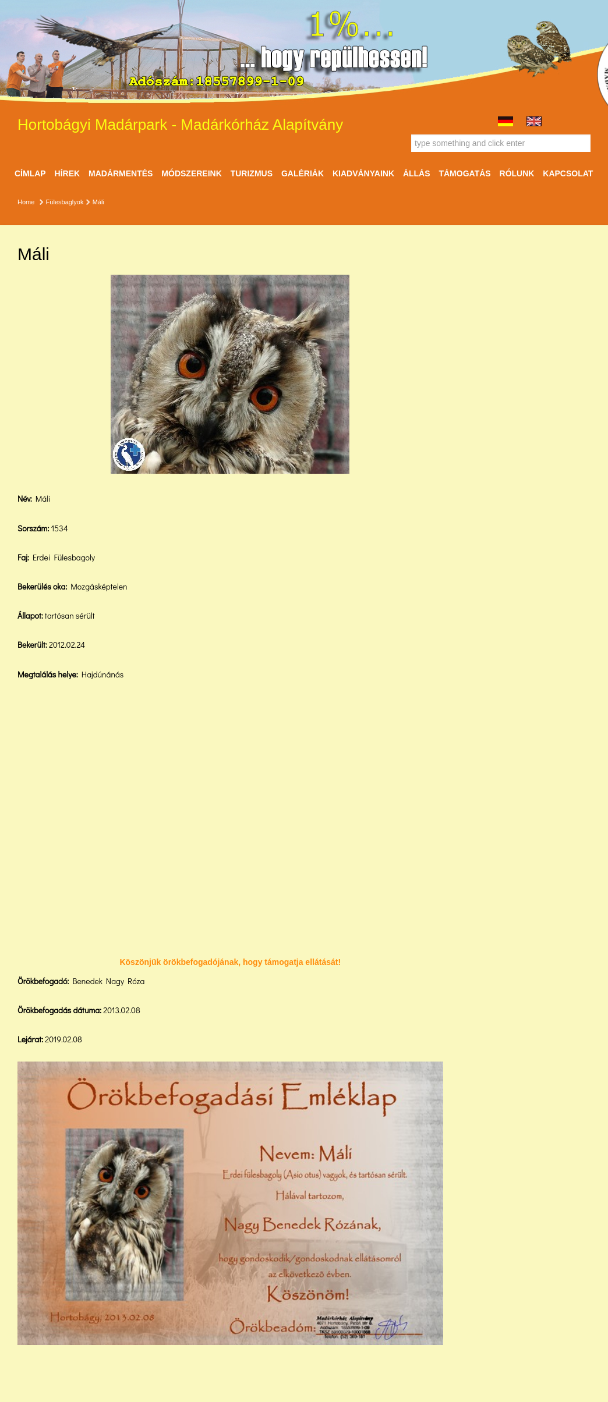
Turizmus (252, 173)
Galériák (302, 173)
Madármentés (121, 173)
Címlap (30, 173)
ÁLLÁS (416, 173)
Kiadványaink (363, 173)
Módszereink (191, 173)
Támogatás (464, 173)
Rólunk (517, 173)
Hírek (67, 173)
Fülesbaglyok (65, 201)
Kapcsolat (568, 173)
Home (25, 201)
